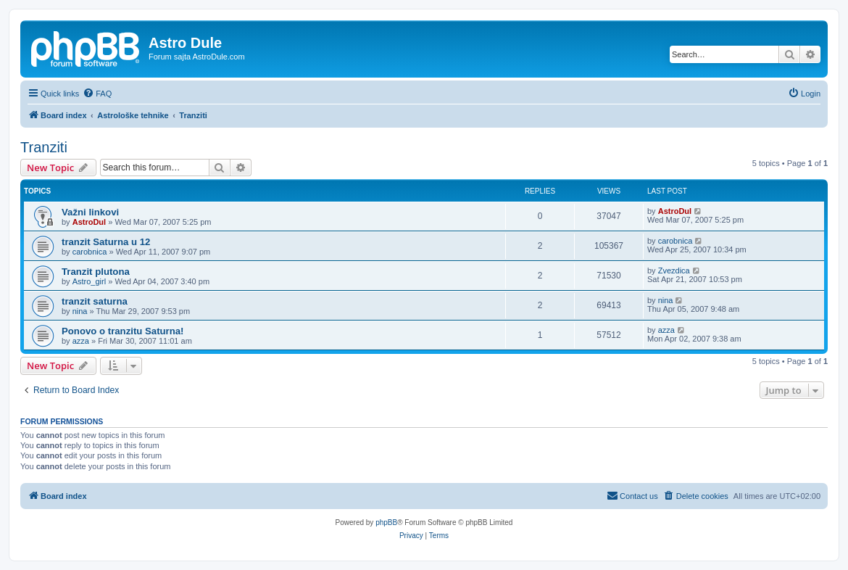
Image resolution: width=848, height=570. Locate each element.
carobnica (89, 251)
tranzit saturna (95, 301)
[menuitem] (97, 93)
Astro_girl (89, 281)
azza (80, 340)
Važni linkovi (90, 212)
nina (80, 311)
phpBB (386, 522)
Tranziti (43, 147)
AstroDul (89, 222)
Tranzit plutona (96, 271)
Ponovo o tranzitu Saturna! (123, 331)
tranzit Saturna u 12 (106, 241)
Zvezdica (674, 270)
